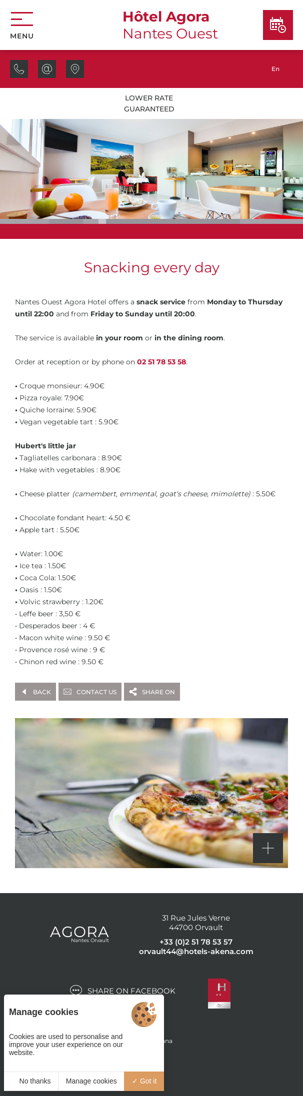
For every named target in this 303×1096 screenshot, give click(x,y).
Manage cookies (91, 1081)
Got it (144, 1081)
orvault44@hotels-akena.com (196, 951)
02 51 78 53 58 (161, 361)
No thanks (31, 1081)
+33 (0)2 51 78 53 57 (196, 942)
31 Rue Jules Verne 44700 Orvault (196, 922)
